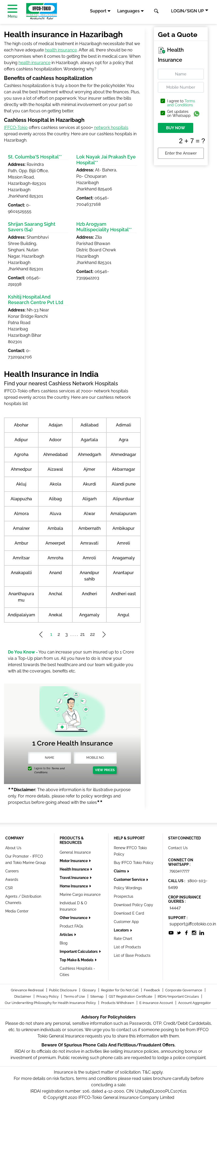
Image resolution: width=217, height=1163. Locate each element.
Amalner (21, 528)
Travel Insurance (74, 878)
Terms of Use (75, 996)
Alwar (89, 513)
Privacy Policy (47, 996)
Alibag (55, 498)
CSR (9, 888)
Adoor (55, 439)
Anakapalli (21, 572)
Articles (67, 935)
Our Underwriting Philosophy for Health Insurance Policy (51, 1003)
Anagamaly (123, 557)
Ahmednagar (123, 454)
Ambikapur (123, 528)
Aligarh (89, 498)
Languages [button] (128, 10)
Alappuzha (21, 498)
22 (92, 634)
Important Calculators (79, 951)
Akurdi (89, 484)
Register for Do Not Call (120, 990)
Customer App (126, 922)
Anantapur (123, 572)
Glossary (89, 990)
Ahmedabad (55, 454)
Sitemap (97, 996)
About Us (13, 848)
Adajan (55, 424)
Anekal (55, 614)
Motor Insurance (74, 861)
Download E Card (129, 913)
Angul (123, 614)
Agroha (21, 454)
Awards (11, 879)
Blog (64, 943)
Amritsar (21, 557)
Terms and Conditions (181, 103)
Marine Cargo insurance (80, 894)
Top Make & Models (77, 960)
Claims (120, 871)
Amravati (89, 543)
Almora (21, 513)
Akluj (21, 484)
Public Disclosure (63, 990)
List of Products (127, 947)
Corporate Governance (184, 990)
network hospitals (111, 127)
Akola (55, 484)
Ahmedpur (21, 469)
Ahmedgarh (89, 454)
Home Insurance (74, 886)
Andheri (89, 593)
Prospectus (123, 896)
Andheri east (123, 593)
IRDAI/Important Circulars (179, 996)
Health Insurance (75, 869)
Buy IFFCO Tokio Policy (133, 863)
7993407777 (179, 871)
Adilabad (89, 424)
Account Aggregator (194, 1003)
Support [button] (98, 10)
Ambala (55, 528)
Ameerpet (55, 543)
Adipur (21, 439)
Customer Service (130, 879)
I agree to (181, 103)
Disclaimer (23, 996)
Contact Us (178, 848)
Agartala (89, 439)
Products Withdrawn (118, 1003)
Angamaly (89, 614)
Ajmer (89, 469)
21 (82, 634)
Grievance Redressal (28, 990)
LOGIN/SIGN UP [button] (187, 10)
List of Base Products (132, 955)
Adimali (123, 424)
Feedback (152, 990)
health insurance (61, 49)
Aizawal (55, 469)
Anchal (55, 593)
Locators (122, 930)
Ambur (21, 543)
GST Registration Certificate (131, 996)
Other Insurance (74, 918)
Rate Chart (123, 938)
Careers (12, 871)
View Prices (105, 770)
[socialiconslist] (171, 932)
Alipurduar (123, 498)
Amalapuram (123, 513)
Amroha (55, 557)
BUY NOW (175, 128)
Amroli (89, 557)
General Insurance (75, 852)
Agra (123, 439)
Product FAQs (71, 926)
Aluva (55, 513)
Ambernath (89, 528)
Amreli (123, 543)
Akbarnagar (123, 469)
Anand (55, 572)
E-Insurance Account (156, 1003)
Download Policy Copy (133, 905)
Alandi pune (123, 484)
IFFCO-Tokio (16, 127)
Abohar (21, 424)
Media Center (17, 911)
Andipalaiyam (21, 614)
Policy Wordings (128, 888)
